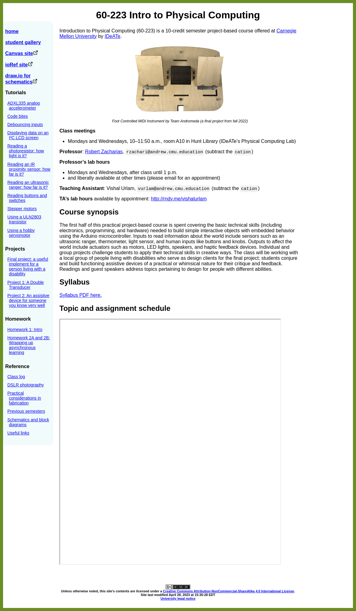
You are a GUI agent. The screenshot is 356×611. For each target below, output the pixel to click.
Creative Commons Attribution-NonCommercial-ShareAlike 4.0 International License (228, 591)
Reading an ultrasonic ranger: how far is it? (28, 185)
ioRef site (19, 64)
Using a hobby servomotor (21, 233)
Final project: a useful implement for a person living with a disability (27, 266)
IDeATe (112, 36)
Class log (16, 376)
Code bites (17, 116)
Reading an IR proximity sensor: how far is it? (28, 169)
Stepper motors (22, 208)
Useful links (18, 432)
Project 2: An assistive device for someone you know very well (28, 300)
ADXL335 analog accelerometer (23, 105)
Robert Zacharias (104, 151)
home (12, 31)
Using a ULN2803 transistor (24, 219)
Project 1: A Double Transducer (25, 285)
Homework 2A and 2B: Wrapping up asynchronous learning (28, 345)
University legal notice (178, 598)
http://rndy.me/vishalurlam (179, 198)
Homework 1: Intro (24, 329)
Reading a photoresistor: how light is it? (25, 150)
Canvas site (21, 53)
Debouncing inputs (25, 124)
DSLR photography (25, 384)
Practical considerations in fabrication (24, 398)
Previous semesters (26, 411)
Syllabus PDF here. (80, 295)
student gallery (23, 42)
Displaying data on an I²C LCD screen (28, 135)
